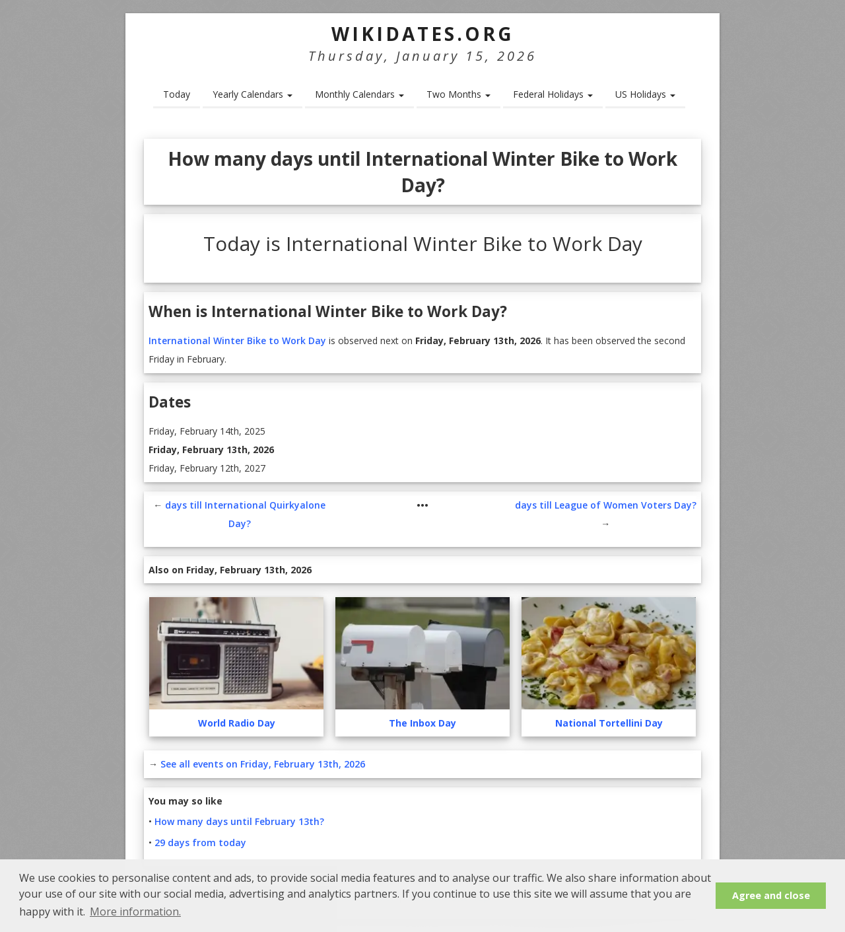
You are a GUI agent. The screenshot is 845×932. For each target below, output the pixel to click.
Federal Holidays (553, 94)
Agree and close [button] (771, 895)
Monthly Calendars (359, 94)
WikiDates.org (422, 33)
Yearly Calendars (252, 94)
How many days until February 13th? (239, 821)
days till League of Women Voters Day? (605, 505)
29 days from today (200, 842)
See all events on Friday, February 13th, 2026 (262, 764)
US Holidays (645, 94)
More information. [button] (135, 911)
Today (176, 94)
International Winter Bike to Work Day (237, 340)
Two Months (458, 94)
